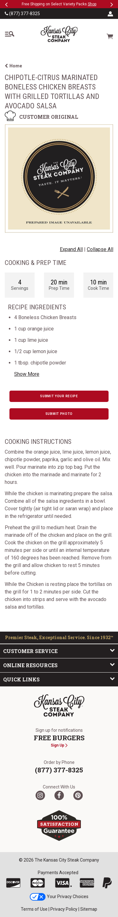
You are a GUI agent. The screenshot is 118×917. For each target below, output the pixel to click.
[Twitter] (40, 795)
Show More (26, 374)
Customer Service (59, 650)
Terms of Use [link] (34, 909)
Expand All (71, 249)
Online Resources (59, 665)
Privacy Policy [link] (63, 909)
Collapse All (100, 249)
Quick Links (59, 679)
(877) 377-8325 (22, 13)
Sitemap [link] (88, 909)
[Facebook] (59, 795)
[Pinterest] (78, 795)
